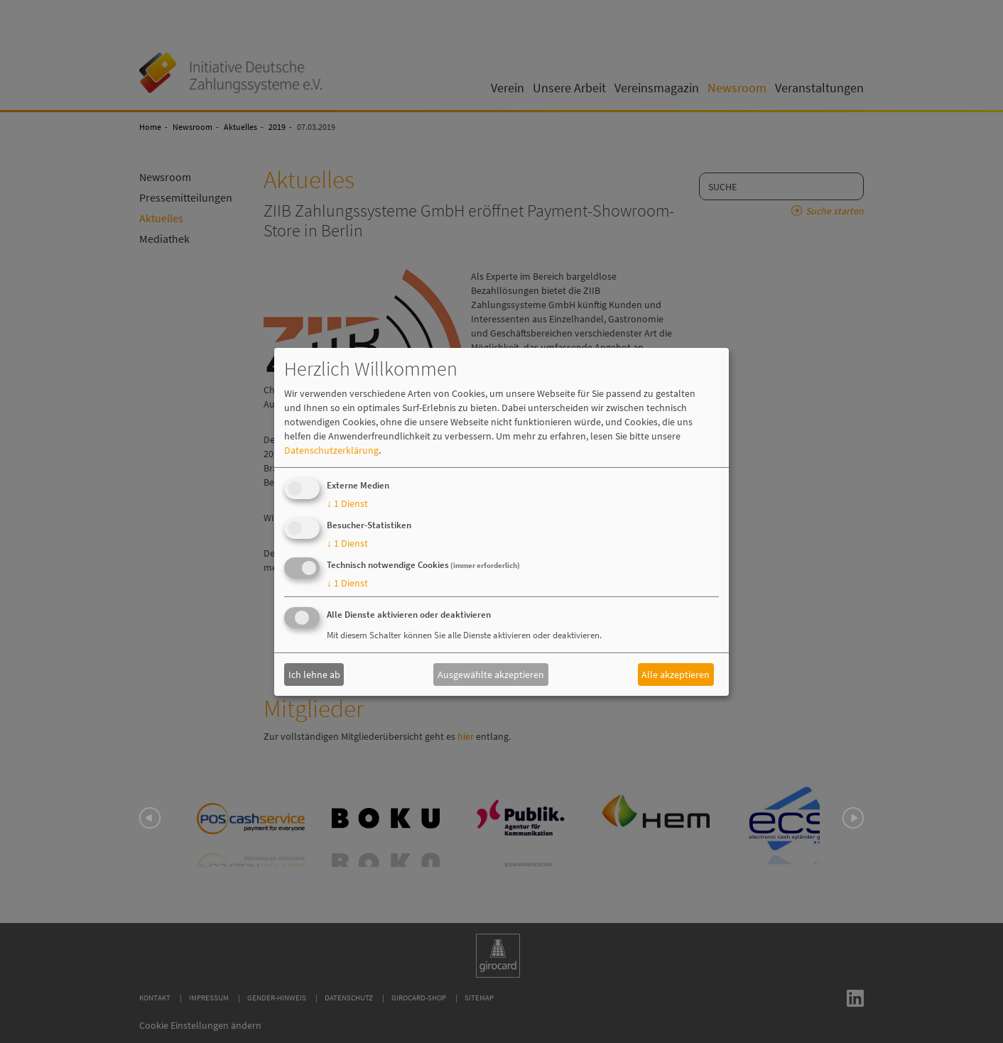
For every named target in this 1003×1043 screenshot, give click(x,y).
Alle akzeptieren (675, 674)
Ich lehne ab (314, 674)
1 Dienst (347, 503)
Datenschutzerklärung (331, 450)
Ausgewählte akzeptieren (491, 674)
